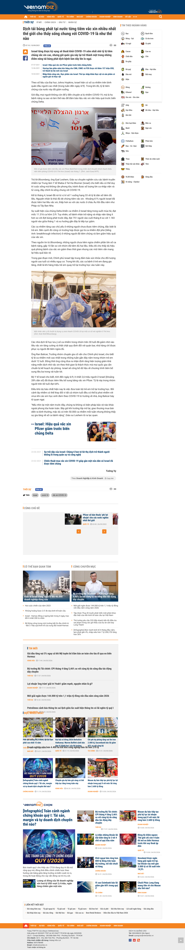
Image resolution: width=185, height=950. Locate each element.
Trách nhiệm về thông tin (36, 947)
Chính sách (50, 22)
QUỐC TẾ (60, 17)
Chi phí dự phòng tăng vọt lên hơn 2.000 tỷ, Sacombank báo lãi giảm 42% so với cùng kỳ (102, 742)
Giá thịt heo (60, 913)
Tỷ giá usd (61, 909)
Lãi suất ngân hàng (133, 909)
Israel (35, 495)
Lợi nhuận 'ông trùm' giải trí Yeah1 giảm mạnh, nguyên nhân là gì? (59, 683)
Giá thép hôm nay (33, 913)
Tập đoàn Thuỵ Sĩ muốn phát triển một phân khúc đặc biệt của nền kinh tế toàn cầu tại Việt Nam (95, 614)
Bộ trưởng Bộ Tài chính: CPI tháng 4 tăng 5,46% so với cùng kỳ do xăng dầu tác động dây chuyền (94, 596)
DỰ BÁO (41, 17)
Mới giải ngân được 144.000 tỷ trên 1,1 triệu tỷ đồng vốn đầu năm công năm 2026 (96, 607)
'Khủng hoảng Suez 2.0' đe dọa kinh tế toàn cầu (45, 611)
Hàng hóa (31, 661)
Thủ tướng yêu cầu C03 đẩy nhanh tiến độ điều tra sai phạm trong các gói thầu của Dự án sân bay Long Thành (95, 622)
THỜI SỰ (33, 17)
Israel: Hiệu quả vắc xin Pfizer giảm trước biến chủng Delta (67, 65)
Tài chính (91, 751)
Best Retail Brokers (93, 913)
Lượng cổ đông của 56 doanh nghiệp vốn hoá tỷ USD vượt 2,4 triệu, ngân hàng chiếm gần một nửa (55, 883)
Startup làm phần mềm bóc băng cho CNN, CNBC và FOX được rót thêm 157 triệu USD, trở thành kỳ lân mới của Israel (78, 69)
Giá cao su (80, 913)
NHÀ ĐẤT (80, 17)
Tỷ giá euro (82, 909)
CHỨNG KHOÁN (91, 17)
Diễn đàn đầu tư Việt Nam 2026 (115, 913)
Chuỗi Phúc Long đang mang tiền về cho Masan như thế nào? (149, 885)
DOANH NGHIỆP (104, 17)
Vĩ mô (39, 22)
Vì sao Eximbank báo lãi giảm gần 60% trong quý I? (106, 885)
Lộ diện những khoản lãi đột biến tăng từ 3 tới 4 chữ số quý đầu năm (106, 838)
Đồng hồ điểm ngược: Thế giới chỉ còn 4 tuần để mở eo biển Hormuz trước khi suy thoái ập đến (148, 841)
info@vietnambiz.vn (40, 945)
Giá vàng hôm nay (34, 909)
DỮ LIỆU (128, 17)
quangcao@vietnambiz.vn (143, 936)
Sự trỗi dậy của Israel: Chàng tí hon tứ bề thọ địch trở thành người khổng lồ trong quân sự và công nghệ (77, 453)
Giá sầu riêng (48, 913)
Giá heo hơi (93, 909)
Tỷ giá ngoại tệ (49, 909)
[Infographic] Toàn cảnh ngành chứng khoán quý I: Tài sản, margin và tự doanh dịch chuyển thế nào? (37, 783)
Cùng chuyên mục (84, 566)
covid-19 (45, 495)
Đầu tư (62, 22)
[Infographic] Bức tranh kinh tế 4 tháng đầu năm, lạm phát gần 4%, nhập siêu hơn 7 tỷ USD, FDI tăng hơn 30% (95, 632)
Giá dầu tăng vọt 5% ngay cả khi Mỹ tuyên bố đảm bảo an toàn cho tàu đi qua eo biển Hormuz (69, 655)
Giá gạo (70, 913)
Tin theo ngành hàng (134, 25)
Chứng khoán (28, 792)
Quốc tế (86, 524)
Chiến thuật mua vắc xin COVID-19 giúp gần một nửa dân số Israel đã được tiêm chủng (78, 462)
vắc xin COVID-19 (59, 495)
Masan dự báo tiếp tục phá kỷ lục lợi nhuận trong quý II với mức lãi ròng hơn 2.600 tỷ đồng (103, 783)
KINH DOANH (118, 17)
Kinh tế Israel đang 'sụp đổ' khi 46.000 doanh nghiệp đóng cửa (43, 598)
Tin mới (33, 648)
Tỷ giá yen (72, 909)
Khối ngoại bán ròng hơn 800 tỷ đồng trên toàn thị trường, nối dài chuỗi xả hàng (106, 862)
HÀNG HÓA (51, 17)
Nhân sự (72, 22)
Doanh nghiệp (32, 688)
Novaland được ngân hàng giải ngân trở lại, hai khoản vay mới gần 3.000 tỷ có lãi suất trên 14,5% (149, 864)
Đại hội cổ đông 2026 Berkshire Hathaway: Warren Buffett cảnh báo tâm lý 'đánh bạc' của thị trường (70, 742)
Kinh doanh (142, 893)
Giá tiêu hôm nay (117, 909)
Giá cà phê (104, 909)
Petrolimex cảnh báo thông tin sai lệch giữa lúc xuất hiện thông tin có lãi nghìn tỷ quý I (70, 708)
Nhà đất (141, 874)
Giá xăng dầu (149, 909)
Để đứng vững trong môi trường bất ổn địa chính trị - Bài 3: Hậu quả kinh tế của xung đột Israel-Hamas (47, 624)
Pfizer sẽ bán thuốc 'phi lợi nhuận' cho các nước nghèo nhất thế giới (95, 518)
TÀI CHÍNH (70, 17)
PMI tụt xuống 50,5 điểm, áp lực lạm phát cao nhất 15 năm (38, 741)
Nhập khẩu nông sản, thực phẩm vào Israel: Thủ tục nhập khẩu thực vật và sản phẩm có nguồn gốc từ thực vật (79, 75)
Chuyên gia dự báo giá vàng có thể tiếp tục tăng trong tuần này (69, 782)
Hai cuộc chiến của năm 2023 (38, 606)
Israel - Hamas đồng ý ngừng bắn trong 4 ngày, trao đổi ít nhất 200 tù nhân (47, 617)
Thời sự (29, 22)
